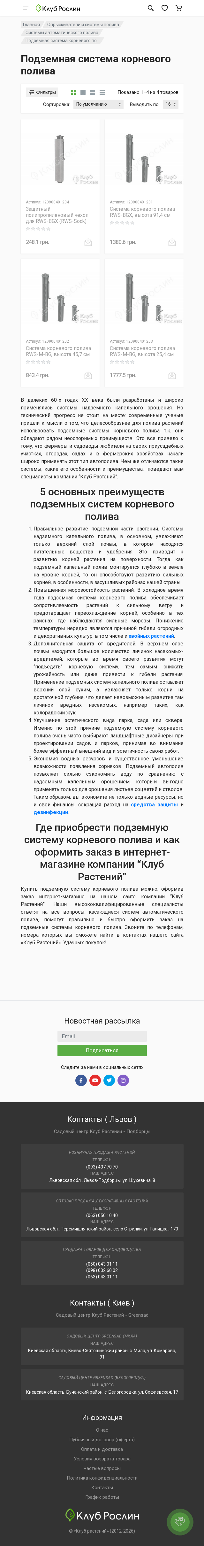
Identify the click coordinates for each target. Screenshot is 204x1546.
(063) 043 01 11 (102, 1276)
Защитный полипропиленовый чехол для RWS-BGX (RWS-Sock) (57, 215)
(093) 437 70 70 (102, 1166)
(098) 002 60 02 (102, 1270)
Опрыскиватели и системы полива (83, 24)
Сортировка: (56, 104)
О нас (102, 1430)
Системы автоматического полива (62, 32)
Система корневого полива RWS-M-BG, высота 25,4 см (142, 351)
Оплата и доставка (102, 1449)
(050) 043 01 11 (102, 1264)
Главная (31, 24)
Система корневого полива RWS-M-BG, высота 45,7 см (58, 351)
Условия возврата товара (102, 1459)
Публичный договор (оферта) (102, 1440)
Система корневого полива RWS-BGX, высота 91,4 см (142, 212)
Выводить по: (145, 104)
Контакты (102, 1487)
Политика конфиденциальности (102, 1478)
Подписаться (102, 1050)
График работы (102, 1497)
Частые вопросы (102, 1468)
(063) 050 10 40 (102, 1215)
